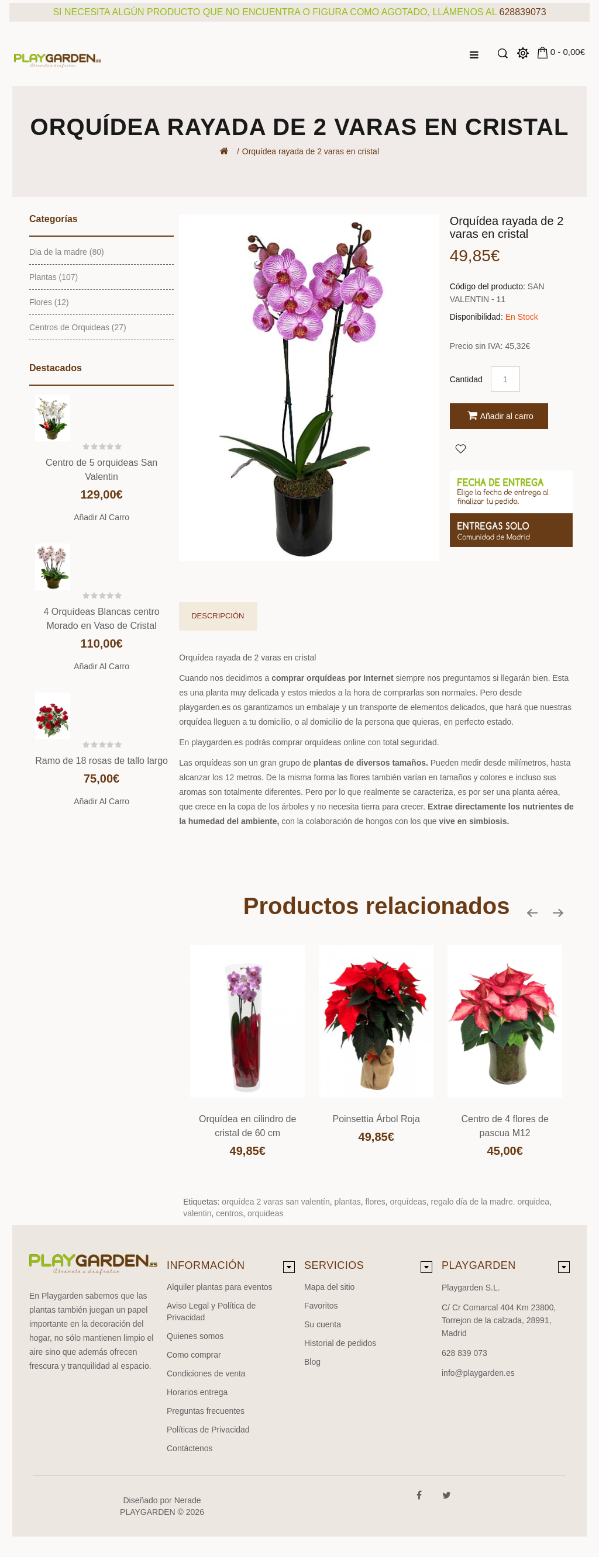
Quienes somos (195, 1336)
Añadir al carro (101, 517)
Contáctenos (190, 1448)
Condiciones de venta (206, 1373)
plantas (348, 1201)
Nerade (187, 1500)
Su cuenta (322, 1324)
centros (229, 1213)
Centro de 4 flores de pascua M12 (504, 1126)
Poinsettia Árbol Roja (375, 1119)
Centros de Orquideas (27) (77, 327)
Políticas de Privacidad (208, 1429)
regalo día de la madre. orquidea (490, 1201)
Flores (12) (49, 302)
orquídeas (408, 1201)
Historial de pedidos (340, 1343)
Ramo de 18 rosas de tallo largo (101, 761)
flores (375, 1201)
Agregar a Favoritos (460, 448)
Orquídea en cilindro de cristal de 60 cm (247, 1126)
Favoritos (321, 1305)
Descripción (217, 615)
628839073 (523, 12)
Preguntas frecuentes (206, 1411)
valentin (197, 1213)
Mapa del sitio (329, 1287)
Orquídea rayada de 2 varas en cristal (310, 151)
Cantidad (466, 379)
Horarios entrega (197, 1392)
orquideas (265, 1213)
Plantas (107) (53, 277)
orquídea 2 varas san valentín (275, 1201)
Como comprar (194, 1354)
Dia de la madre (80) (66, 252)
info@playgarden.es (478, 1373)
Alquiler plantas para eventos (220, 1287)
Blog (312, 1361)
